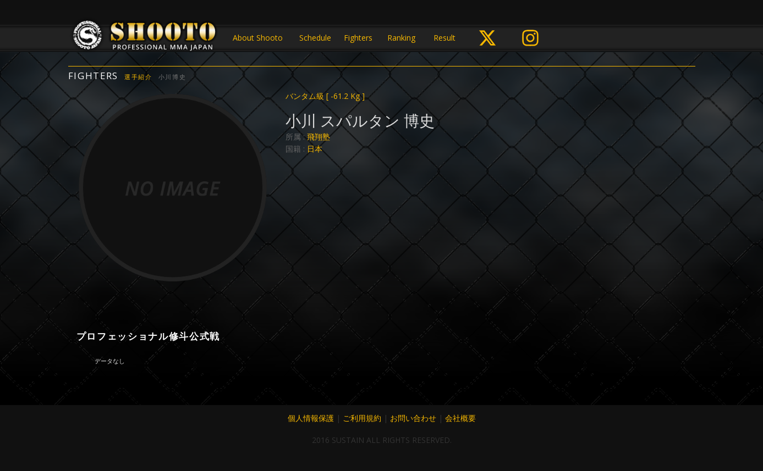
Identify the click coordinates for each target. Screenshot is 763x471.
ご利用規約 (362, 418)
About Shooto (258, 37)
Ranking (401, 37)
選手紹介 (138, 77)
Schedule (315, 37)
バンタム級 (325, 96)
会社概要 (460, 418)
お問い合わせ (413, 418)
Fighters (358, 37)
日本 (314, 148)
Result (444, 37)
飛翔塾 (318, 136)
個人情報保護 (311, 418)
